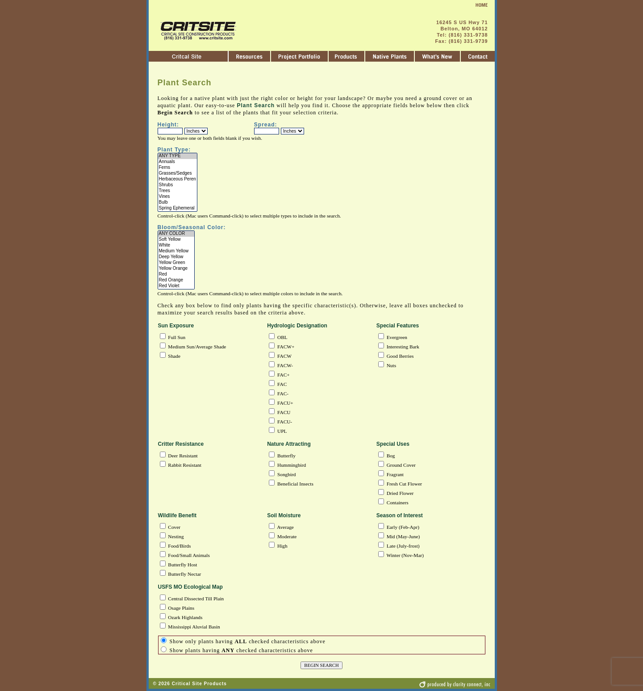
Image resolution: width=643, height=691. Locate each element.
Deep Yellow (176, 257)
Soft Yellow (176, 240)
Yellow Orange (176, 269)
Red (176, 274)
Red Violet (176, 286)
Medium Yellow (176, 251)
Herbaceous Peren (177, 179)
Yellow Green (176, 263)
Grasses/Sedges (177, 173)
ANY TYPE (177, 156)
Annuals (177, 162)
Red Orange (176, 280)
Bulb (177, 202)
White (176, 245)
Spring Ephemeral (177, 208)
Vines (177, 197)
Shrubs (177, 185)
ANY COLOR (176, 234)
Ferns (177, 168)
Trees (177, 191)
